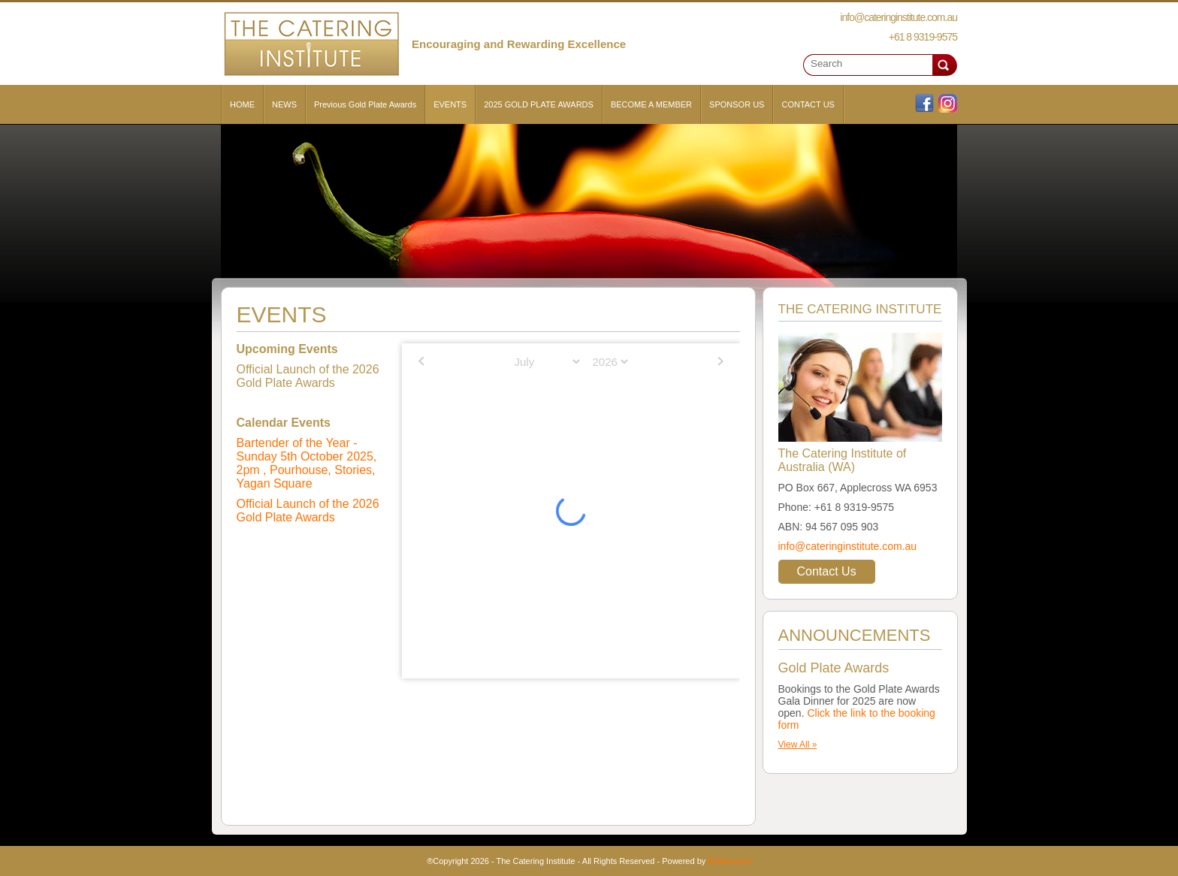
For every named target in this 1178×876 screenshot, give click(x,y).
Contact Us (826, 571)
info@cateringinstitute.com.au (847, 546)
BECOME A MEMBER (651, 104)
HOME (242, 104)
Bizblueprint (729, 860)
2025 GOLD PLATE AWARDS (539, 104)
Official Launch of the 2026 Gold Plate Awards (308, 510)
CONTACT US (808, 104)
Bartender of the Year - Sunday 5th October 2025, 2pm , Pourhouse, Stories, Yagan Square (307, 463)
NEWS (284, 104)
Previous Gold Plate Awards (365, 104)
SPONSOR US (736, 104)
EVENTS (450, 104)
